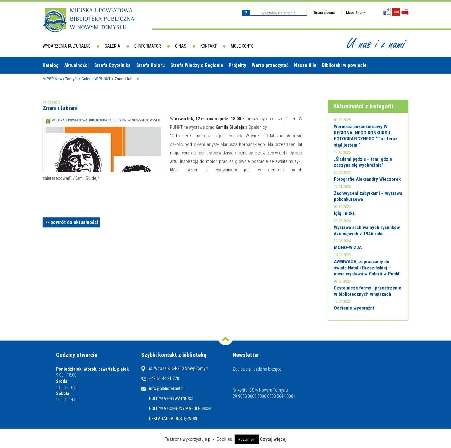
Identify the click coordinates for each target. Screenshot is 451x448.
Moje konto (242, 46)
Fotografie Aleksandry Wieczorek (367, 179)
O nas (180, 46)
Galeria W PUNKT (96, 78)
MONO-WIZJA (348, 247)
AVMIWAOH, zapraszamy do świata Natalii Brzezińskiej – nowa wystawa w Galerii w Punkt (367, 268)
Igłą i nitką (344, 213)
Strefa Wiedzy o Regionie (196, 65)
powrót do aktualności (74, 222)
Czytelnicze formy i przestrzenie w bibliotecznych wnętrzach (367, 291)
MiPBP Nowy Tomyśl (60, 78)
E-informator (147, 46)
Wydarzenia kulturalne (67, 46)
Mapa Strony (355, 12)
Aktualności (76, 65)
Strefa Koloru (150, 65)
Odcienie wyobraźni (354, 308)
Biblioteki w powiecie (344, 65)
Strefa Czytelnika (112, 65)
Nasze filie (305, 65)
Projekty (237, 65)
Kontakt (208, 46)
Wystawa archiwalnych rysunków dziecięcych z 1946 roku (367, 231)
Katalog (51, 65)
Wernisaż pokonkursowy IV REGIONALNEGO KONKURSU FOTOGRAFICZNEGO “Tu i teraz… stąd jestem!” (367, 136)
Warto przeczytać (270, 65)
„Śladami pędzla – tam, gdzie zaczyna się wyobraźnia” (363, 162)
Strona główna (324, 12)
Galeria (112, 46)
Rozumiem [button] (246, 439)
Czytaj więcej (273, 439)
